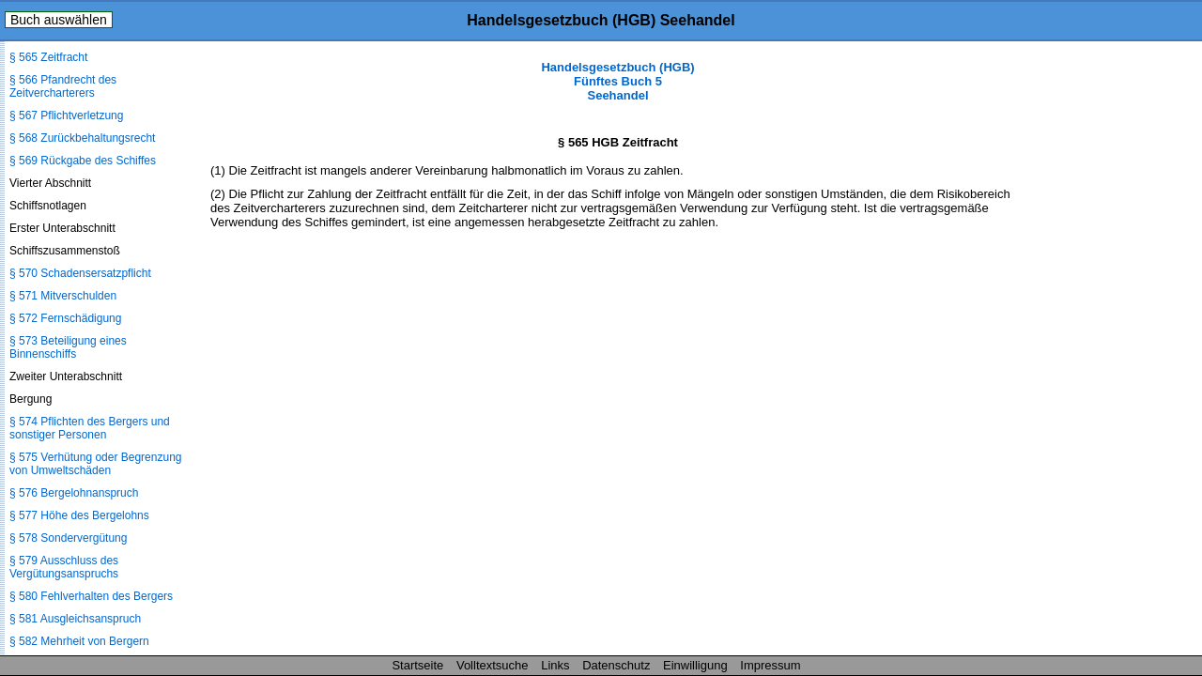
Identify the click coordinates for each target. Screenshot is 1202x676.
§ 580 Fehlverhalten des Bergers (91, 596)
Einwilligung (695, 665)
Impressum (770, 665)
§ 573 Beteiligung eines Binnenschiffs (68, 347)
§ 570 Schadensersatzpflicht (80, 273)
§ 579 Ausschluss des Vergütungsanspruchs (63, 567)
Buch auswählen (58, 19)
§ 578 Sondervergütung (68, 538)
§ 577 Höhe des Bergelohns (79, 515)
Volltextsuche (492, 665)
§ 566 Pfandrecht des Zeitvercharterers (62, 86)
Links (555, 665)
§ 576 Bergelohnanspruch (73, 492)
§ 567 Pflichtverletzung (66, 115)
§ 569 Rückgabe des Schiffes (82, 160)
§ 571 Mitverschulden (62, 295)
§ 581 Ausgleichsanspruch (75, 618)
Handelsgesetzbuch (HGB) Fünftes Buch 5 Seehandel (617, 81)
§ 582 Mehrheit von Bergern (79, 641)
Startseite (417, 665)
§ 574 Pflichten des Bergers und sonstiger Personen (89, 428)
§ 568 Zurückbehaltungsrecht (82, 138)
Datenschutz (616, 665)
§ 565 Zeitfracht (48, 57)
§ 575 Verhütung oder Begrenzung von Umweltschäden (95, 464)
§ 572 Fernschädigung (65, 318)
